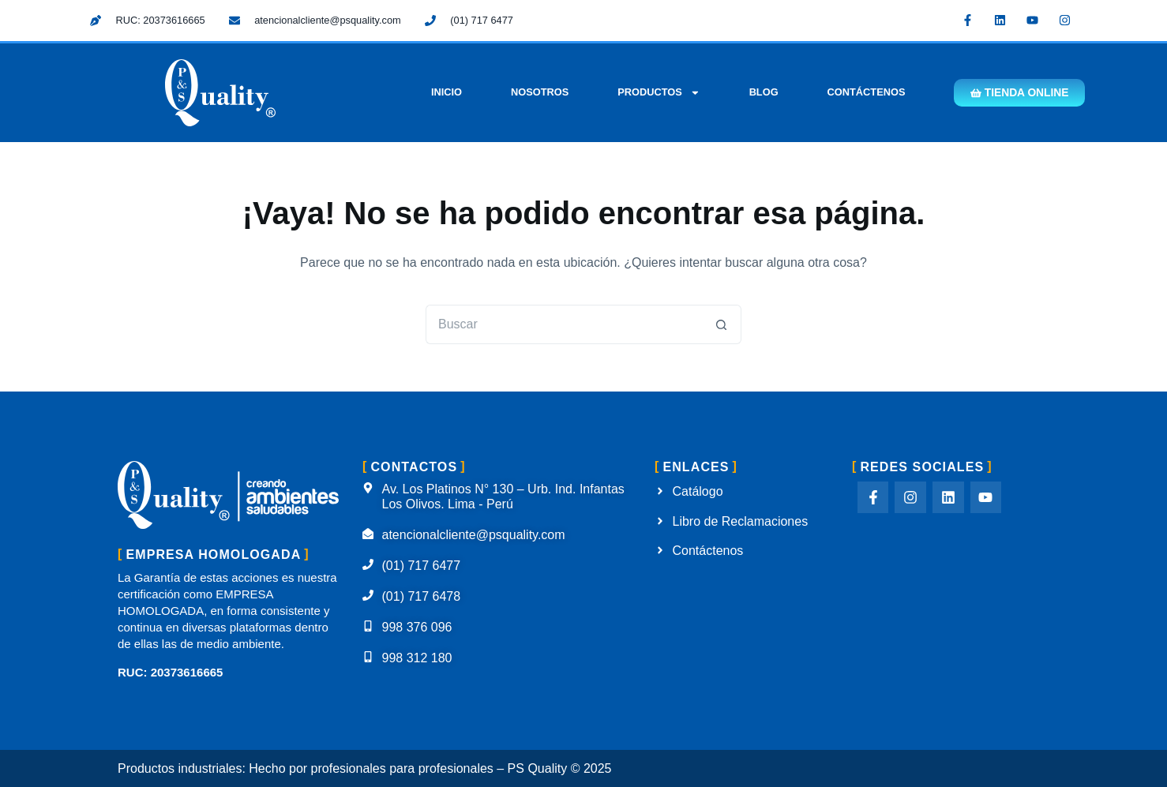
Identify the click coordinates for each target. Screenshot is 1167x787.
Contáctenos (859, 92)
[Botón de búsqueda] (721, 324)
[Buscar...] (564, 324)
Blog (756, 92)
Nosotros (532, 92)
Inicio (439, 92)
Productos (652, 93)
